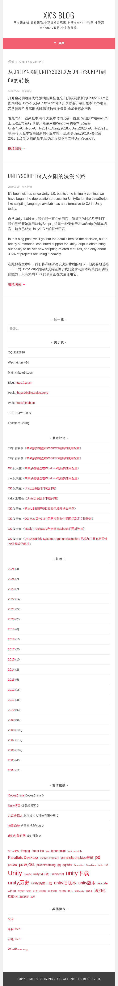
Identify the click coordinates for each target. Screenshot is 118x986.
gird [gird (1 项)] (48, 851)
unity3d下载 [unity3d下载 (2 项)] (41, 874)
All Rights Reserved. (82, 979)
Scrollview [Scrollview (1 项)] (91, 865)
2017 (11, 649)
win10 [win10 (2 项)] (12, 891)
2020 (11, 619)
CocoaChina (16, 795)
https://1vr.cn (24, 382)
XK (10, 468)
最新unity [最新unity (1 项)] (79, 891)
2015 (11, 659)
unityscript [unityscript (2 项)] (57, 874)
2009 (11, 720)
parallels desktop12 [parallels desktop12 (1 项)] (49, 858)
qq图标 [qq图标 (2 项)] (67, 865)
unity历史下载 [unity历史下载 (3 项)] (41, 883)
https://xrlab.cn (25, 402)
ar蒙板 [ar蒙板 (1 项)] (15, 851)
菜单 (61, 43)
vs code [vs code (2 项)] (102, 883)
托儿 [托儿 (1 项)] (70, 891)
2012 (11, 689)
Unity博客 (14, 805)
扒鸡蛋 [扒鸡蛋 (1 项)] (62, 891)
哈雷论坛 (14, 825)
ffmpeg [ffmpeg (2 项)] (25, 851)
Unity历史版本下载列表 (40, 488)
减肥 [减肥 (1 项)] (28, 891)
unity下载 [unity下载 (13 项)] (77, 873)
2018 (11, 639)
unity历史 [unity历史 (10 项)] (18, 882)
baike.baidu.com (36, 392)
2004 (11, 770)
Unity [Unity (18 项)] (15, 873)
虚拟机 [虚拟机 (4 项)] (100, 890)
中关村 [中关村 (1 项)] (21, 891)
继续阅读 (17, 148)
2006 (11, 750)
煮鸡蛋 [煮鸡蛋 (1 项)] (89, 891)
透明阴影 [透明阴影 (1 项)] (24, 896)
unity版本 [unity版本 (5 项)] (87, 883)
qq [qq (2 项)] (59, 865)
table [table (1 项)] (100, 865)
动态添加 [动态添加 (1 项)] (52, 891)
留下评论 (27, 91)
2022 (11, 599)
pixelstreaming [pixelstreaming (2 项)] (46, 865)
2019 (11, 629)
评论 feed (14, 939)
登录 (11, 919)
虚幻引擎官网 (17, 835)
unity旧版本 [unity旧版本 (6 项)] (65, 882)
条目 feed (14, 929)
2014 (11, 669)
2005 (11, 760)
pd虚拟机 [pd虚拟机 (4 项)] (27, 864)
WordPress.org (18, 949)
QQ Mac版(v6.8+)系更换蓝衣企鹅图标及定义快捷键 (58, 518)
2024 (11, 579)
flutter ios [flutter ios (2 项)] (38, 851)
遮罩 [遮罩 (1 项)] (33, 896)
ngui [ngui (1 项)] (69, 851)
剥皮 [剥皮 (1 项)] (35, 891)
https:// (21, 392)
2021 (11, 609)
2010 (11, 709)
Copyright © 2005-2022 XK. (40, 979)
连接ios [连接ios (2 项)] (13, 896)
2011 (11, 699)
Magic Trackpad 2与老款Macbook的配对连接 (54, 528)
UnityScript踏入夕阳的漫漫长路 (47, 175)
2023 (11, 589)
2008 (11, 730)
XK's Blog (59, 15)
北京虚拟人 (15, 815)
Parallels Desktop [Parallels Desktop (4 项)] (23, 857)
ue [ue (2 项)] (106, 865)
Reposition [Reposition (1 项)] (79, 865)
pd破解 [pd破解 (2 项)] (12, 865)
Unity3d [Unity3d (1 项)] (27, 874)
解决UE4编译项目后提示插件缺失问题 (49, 508)
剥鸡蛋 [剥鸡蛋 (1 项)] (42, 891)
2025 (11, 568)
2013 (11, 679)
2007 (11, 740)
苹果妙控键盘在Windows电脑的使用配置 (53, 448)
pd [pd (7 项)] (98, 857)
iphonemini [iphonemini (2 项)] (58, 851)
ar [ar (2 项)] (9, 851)
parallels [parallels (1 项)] (77, 851)
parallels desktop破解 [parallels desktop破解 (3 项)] (77, 857)
